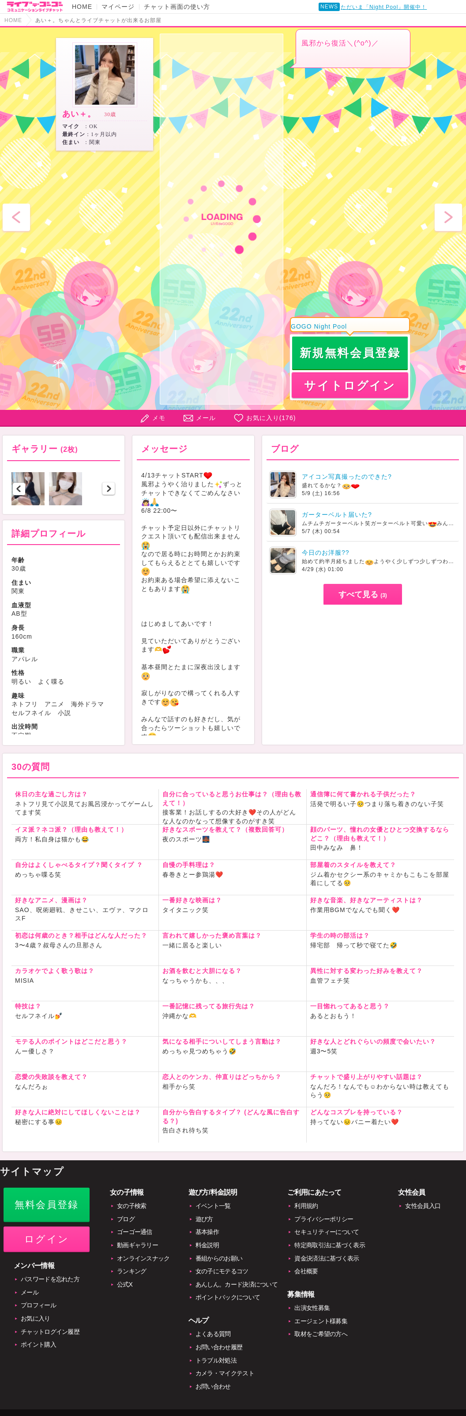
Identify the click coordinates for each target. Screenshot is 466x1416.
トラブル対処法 (216, 1360)
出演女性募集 (312, 1307)
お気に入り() (271, 417)
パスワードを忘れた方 (50, 1279)
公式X (124, 1284)
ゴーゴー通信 (134, 1231)
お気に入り (35, 1318)
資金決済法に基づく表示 (326, 1258)
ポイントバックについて (227, 1297)
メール (206, 417)
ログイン (46, 1239)
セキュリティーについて (326, 1231)
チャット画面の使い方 (177, 6)
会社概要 (306, 1271)
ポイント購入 (38, 1344)
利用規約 (306, 1205)
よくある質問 (213, 1333)
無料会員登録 (47, 1204)
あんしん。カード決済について (236, 1284)
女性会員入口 (422, 1205)
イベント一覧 (213, 1205)
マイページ (118, 6)
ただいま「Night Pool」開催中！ (384, 7)
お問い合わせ (213, 1386)
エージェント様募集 (320, 1321)
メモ (158, 417)
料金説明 (207, 1245)
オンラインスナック (143, 1258)
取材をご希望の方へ (320, 1333)
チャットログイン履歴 (50, 1331)
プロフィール (38, 1305)
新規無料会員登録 (350, 353)
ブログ (126, 1219)
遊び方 (204, 1219)
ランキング (132, 1271)
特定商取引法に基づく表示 (329, 1245)
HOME (82, 6)
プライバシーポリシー (323, 1219)
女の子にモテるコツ (221, 1271)
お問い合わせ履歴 (218, 1347)
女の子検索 (132, 1205)
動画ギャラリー (137, 1245)
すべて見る (362, 594)
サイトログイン (349, 385)
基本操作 (207, 1231)
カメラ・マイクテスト (224, 1373)
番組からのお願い (218, 1258)
